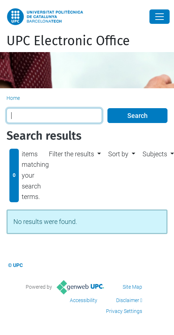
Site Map (132, 287)
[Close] (159, 16)
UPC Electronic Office (68, 41)
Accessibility (83, 300)
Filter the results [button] (71, 154)
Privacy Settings (124, 311)
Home (13, 98)
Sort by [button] (118, 154)
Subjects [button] (155, 154)
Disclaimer (127, 300)
